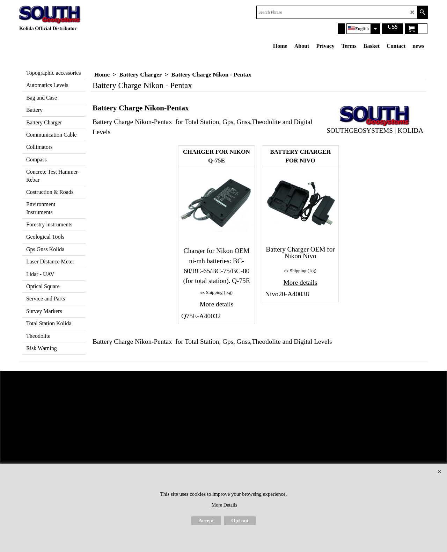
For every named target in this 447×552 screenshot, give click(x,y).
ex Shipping (211, 292)
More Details (224, 505)
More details (216, 304)
